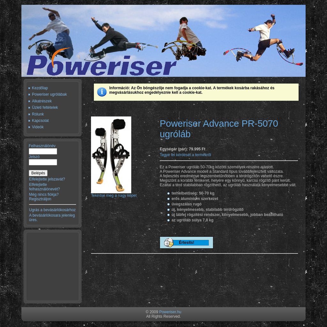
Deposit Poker (165, 325)
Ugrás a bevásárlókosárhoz (52, 210)
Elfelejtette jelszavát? (47, 179)
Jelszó (34, 157)
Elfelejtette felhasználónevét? (44, 186)
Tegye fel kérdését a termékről (185, 155)
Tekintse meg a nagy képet (114, 194)
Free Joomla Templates (132, 325)
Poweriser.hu (170, 312)
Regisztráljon (40, 199)
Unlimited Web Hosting (195, 325)
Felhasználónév (42, 146)
